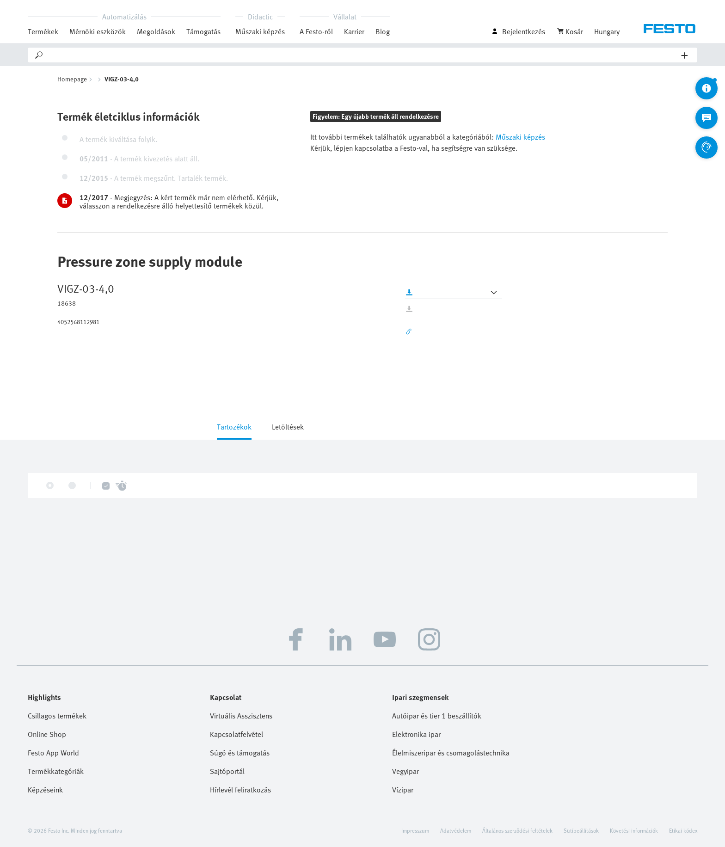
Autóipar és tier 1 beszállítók (436, 715)
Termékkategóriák (56, 771)
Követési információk (634, 830)
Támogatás (203, 31)
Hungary (607, 31)
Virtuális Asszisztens (241, 715)
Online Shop (47, 734)
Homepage (72, 79)
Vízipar (402, 789)
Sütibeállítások (581, 830)
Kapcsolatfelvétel (236, 734)
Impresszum (415, 830)
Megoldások (156, 31)
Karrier (354, 31)
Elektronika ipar (416, 734)
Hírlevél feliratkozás (240, 789)
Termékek (43, 31)
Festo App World (53, 752)
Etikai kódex (683, 830)
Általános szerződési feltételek (517, 830)
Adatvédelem (455, 830)
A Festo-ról (316, 31)
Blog (382, 31)
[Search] (362, 55)
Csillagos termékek (57, 715)
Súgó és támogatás (240, 752)
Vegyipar (405, 771)
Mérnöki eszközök (97, 31)
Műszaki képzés (260, 31)
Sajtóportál (227, 771)
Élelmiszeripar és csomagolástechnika (451, 752)
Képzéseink (45, 789)
